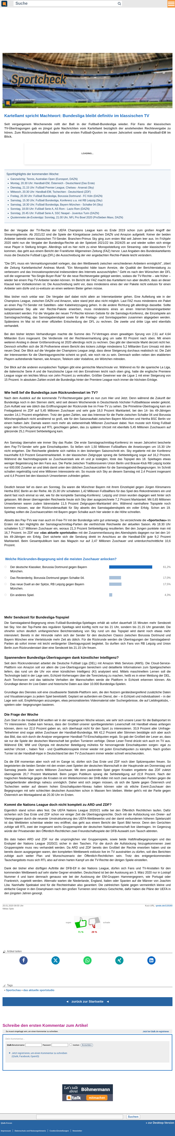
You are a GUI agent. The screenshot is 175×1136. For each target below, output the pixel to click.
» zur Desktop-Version (160, 1122)
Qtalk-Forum (6, 1123)
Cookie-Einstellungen (59, 1131)
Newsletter (77, 1131)
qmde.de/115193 (164, 905)
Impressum (6, 1131)
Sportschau (13, 990)
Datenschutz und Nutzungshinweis (30, 1131)
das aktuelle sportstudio (38, 990)
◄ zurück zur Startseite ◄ (87, 1001)
